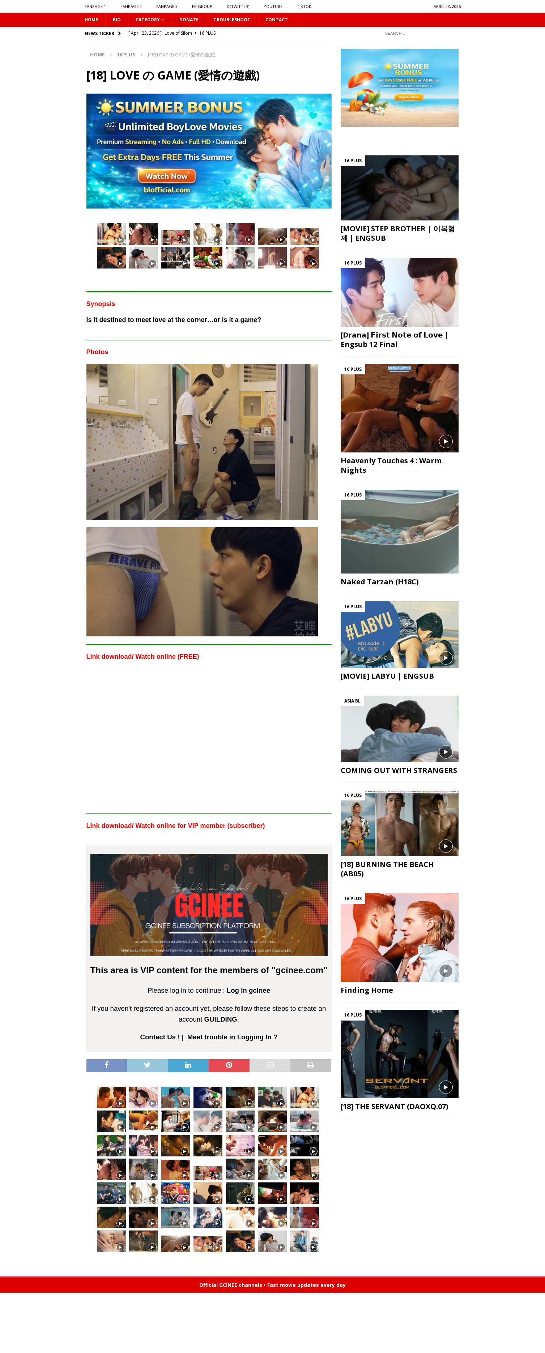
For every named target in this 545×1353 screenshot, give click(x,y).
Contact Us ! (160, 1038)
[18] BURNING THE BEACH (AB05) (387, 870)
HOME (92, 20)
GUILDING (220, 1020)
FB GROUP (202, 6)
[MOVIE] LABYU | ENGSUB (387, 677)
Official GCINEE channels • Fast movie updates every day (272, 1285)
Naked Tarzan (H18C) (380, 583)
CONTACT (290, 20)
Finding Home (367, 991)
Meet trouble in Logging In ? (232, 1038)
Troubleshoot (242, 20)
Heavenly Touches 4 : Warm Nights (391, 466)
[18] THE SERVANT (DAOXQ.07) (394, 1107)
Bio (119, 20)
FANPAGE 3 (167, 6)
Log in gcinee (248, 991)
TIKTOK (304, 6)
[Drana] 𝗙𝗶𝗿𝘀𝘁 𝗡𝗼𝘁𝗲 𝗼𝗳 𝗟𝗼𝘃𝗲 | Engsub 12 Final (395, 340)
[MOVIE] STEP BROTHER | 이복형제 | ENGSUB (398, 234)
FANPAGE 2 (131, 6)
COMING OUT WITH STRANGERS (399, 771)
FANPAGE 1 (95, 6)
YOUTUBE (273, 6)
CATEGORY (151, 20)
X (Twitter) (238, 6)
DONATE (196, 20)
